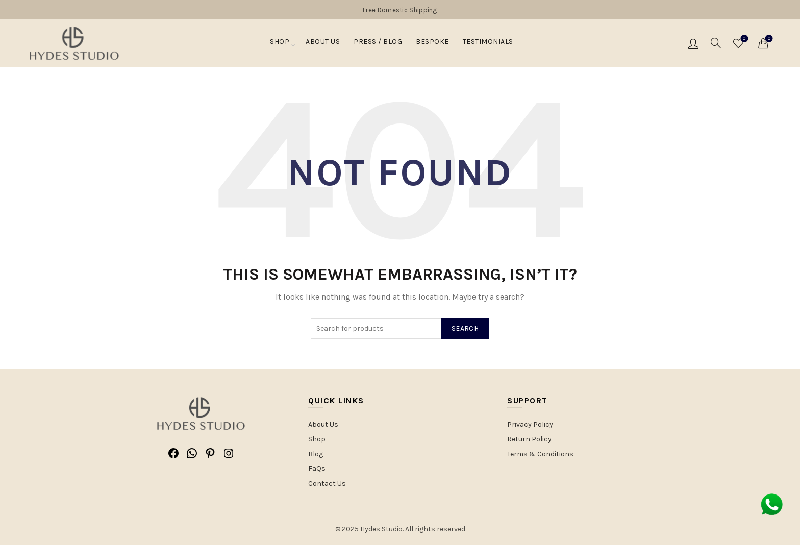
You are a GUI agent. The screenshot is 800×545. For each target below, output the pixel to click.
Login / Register (693, 43)
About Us (323, 44)
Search (465, 328)
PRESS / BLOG (378, 44)
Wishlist (743, 39)
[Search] (716, 43)
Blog (315, 454)
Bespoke (432, 44)
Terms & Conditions (540, 454)
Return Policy (529, 439)
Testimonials (488, 44)
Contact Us (327, 483)
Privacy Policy (530, 424)
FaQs (317, 468)
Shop (279, 44)
